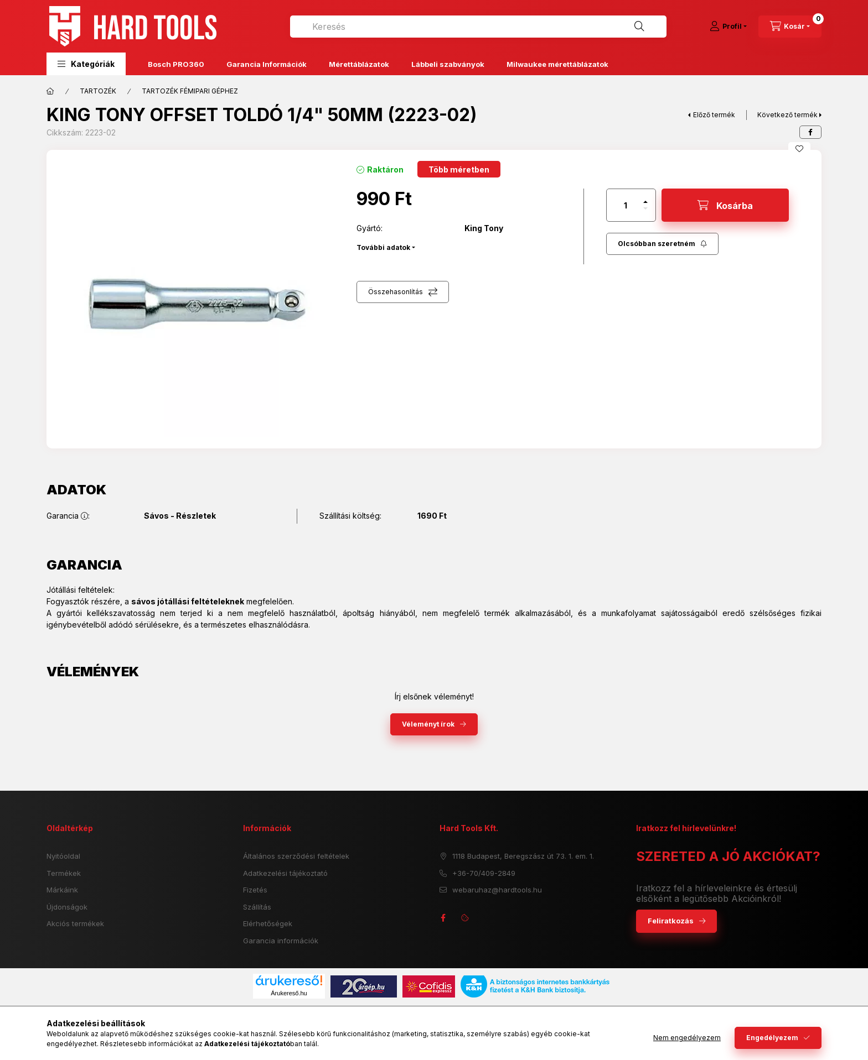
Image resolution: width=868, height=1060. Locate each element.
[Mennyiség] (625, 205)
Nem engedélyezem (687, 1037)
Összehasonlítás (395, 292)
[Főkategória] (50, 91)
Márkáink (62, 889)
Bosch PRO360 (176, 64)
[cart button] (790, 26)
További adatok (383, 247)
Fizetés (255, 889)
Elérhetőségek (267, 923)
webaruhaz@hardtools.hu (497, 889)
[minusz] (645, 208)
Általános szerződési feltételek (296, 856)
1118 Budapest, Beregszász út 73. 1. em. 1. (523, 856)
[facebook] (810, 132)
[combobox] (478, 26)
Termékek (63, 873)
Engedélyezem (772, 1037)
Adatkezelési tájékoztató (285, 873)
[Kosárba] (725, 205)
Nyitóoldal (63, 856)
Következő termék (787, 115)
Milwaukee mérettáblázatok (557, 64)
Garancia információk (280, 940)
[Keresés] (639, 26)
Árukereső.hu (289, 993)
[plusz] (645, 202)
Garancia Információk (266, 64)
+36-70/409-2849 (483, 873)
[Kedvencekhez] (799, 148)
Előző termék (714, 115)
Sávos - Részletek (180, 515)
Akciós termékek (75, 923)
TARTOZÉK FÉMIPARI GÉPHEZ (190, 91)
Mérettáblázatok (359, 64)
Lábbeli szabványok (447, 64)
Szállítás (257, 906)
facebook (443, 918)
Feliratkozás (671, 920)
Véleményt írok (428, 724)
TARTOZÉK (98, 91)
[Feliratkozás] (662, 244)
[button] (86, 64)
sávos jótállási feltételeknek (187, 601)
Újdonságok (66, 906)
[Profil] (728, 26)
